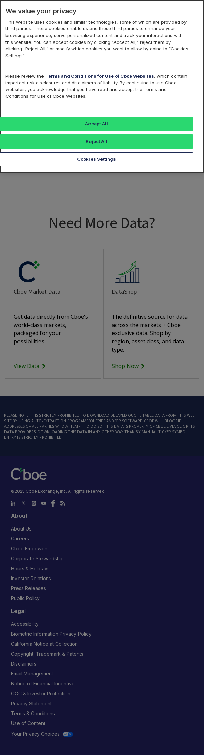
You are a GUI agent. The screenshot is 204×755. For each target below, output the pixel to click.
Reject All (96, 141)
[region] (102, 86)
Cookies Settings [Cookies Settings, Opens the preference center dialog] (96, 159)
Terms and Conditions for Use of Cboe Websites (99, 76)
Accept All (96, 123)
